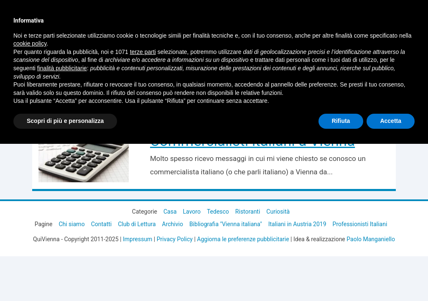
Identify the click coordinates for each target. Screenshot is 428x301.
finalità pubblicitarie (62, 68)
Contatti (101, 224)
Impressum (137, 239)
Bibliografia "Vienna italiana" (225, 224)
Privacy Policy (175, 239)
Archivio (172, 224)
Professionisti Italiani (360, 224)
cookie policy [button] (29, 43)
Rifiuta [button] (341, 120)
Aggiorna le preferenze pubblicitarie (243, 239)
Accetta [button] (390, 120)
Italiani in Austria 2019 (297, 224)
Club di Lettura (136, 224)
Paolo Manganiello (370, 239)
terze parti (143, 51)
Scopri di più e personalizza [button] (65, 120)
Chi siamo (71, 224)
